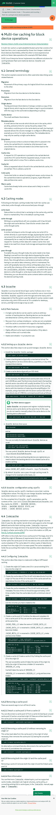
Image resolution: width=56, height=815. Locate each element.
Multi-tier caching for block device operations (16, 15)
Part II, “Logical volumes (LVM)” (13, 532)
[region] (28, 805)
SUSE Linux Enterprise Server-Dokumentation (26, 9)
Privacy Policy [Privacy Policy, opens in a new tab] (32, 803)
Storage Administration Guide (11, 12)
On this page (9, 20)
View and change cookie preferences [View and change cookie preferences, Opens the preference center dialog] (28, 810)
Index (8, 9)
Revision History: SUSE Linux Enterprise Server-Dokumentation (24, 44)
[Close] (54, 798)
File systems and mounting (31, 12)
